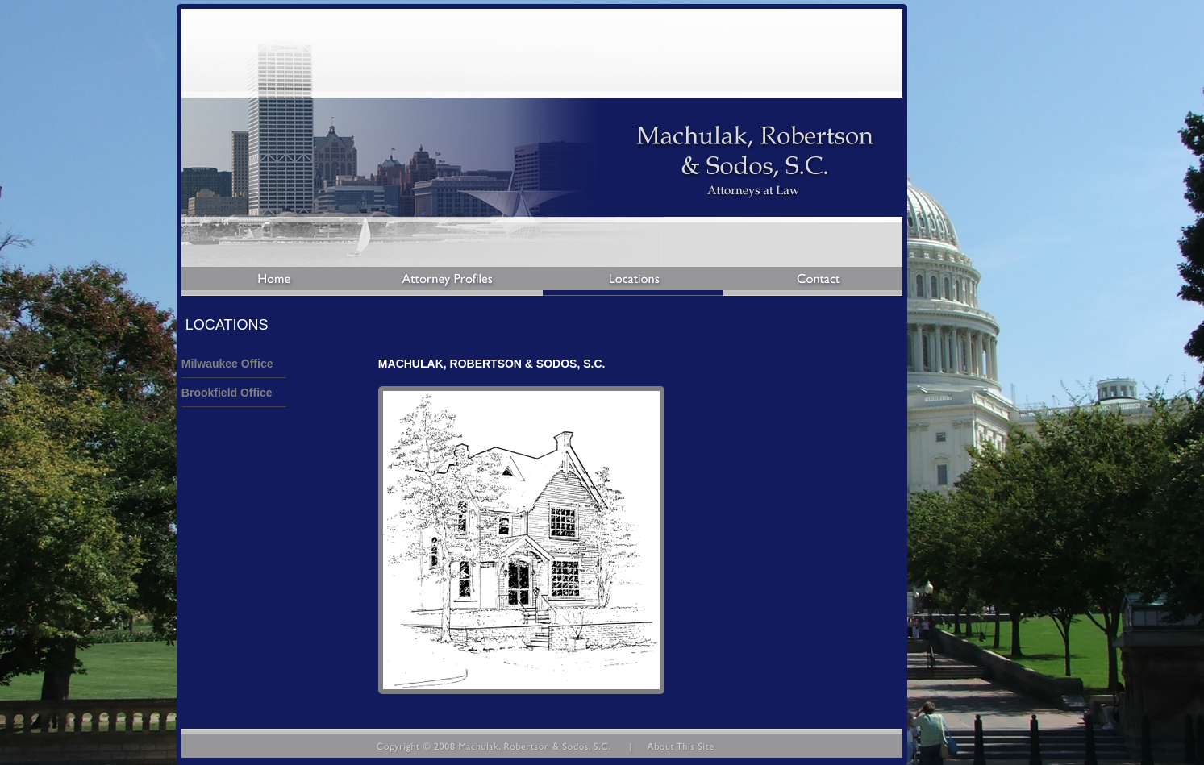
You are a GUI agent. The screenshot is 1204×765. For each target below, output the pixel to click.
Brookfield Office (227, 392)
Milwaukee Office (227, 363)
